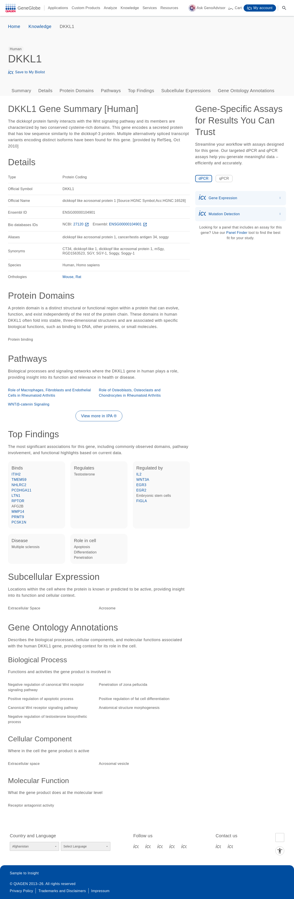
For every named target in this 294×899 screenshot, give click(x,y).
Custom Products (86, 8)
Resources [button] (169, 8)
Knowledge (130, 8)
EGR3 (141, 485)
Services (150, 8)
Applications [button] (58, 8)
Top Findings (141, 90)
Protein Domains (77, 90)
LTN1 (16, 495)
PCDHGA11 (21, 490)
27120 (81, 224)
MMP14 (18, 511)
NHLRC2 (19, 485)
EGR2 (141, 490)
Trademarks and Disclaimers (62, 891)
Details (45, 90)
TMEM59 (19, 479)
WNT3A (142, 479)
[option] (16, 49)
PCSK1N (19, 522)
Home (14, 26)
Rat (78, 277)
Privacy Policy (21, 891)
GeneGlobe (29, 8)
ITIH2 (16, 474)
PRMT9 (18, 517)
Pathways (111, 90)
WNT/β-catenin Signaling (28, 404)
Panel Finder (237, 233)
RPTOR (18, 501)
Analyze (110, 8)
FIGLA (141, 501)
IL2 (138, 474)
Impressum (100, 891)
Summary (21, 90)
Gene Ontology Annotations (246, 90)
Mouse (68, 277)
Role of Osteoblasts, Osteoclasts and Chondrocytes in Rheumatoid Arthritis (130, 392)
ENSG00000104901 (128, 224)
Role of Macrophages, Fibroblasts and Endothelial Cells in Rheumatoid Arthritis (49, 392)
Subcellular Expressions (186, 90)
